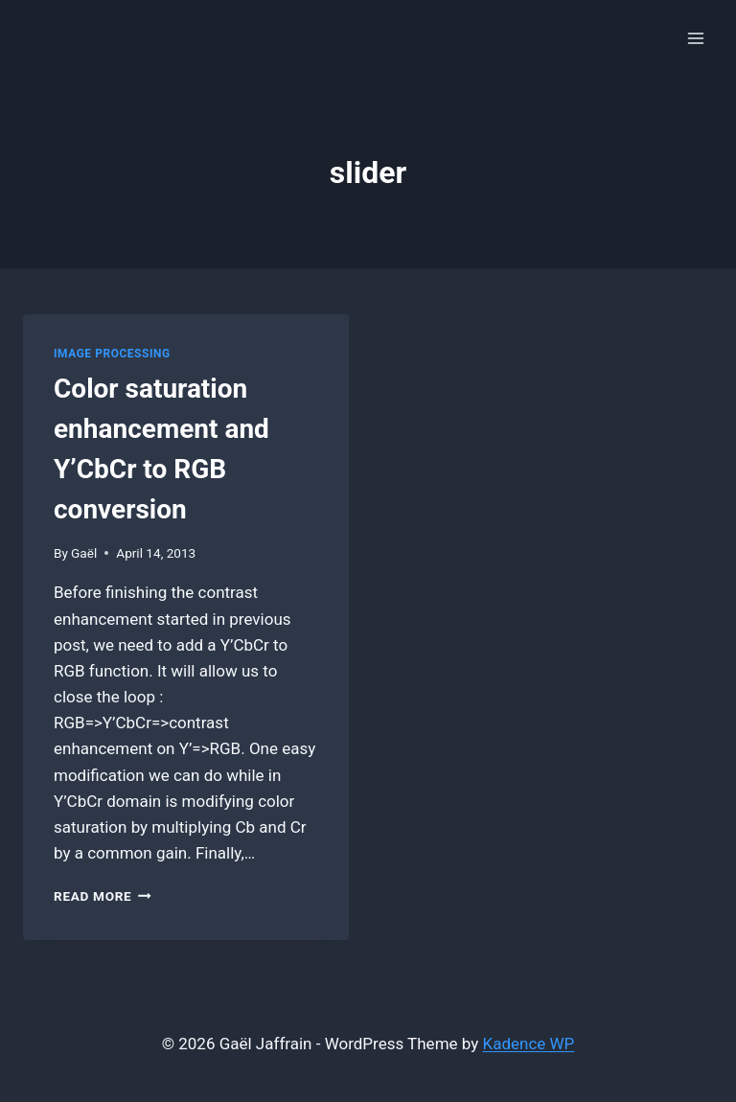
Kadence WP (529, 1043)
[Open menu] (695, 38)
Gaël (84, 553)
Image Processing (112, 353)
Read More (102, 896)
